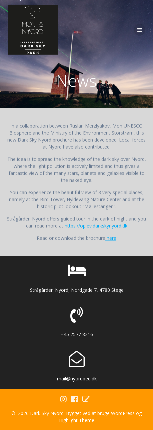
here (110, 238)
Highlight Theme (76, 420)
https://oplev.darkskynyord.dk (96, 225)
